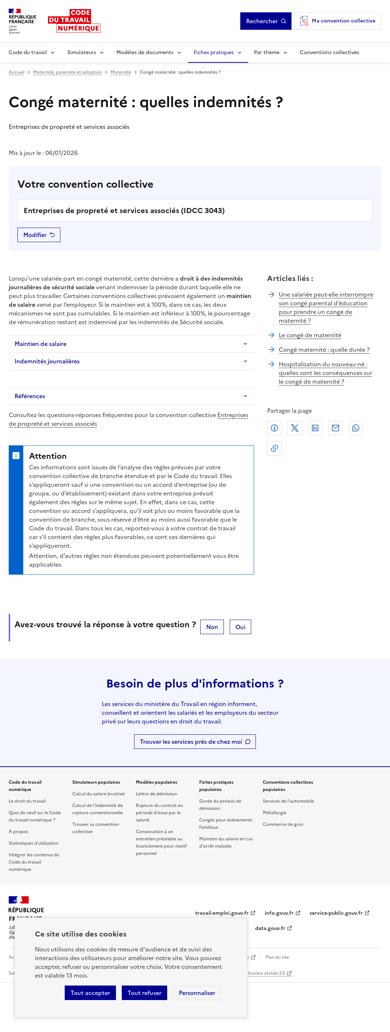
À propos (18, 831)
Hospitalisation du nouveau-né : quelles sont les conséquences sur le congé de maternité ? (325, 373)
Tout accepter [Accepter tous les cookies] (90, 992)
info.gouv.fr (279, 913)
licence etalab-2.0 (266, 973)
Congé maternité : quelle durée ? (324, 349)
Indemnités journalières (47, 361)
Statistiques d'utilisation (34, 843)
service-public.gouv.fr (336, 913)
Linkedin (315, 428)
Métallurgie (274, 812)
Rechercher (262, 21)
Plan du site (277, 957)
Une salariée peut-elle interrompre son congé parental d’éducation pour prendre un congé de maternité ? (326, 307)
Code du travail (28, 52)
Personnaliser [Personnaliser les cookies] (197, 992)
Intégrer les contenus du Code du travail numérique (34, 862)
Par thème (267, 52)
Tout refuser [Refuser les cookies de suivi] (144, 992)
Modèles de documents (144, 52)
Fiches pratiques (214, 52)
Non (212, 627)
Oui (240, 627)
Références (30, 396)
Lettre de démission (156, 794)
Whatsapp (356, 428)
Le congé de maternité (310, 335)
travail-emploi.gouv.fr (222, 913)
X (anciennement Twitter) (295, 428)
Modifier (35, 235)
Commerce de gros (283, 824)
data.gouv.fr (270, 928)
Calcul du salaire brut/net (98, 794)
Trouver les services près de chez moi (191, 741)
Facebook (274, 428)
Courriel (335, 428)
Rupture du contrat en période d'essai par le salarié (159, 812)
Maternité (120, 72)
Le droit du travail (27, 801)
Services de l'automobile (288, 801)
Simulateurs (81, 52)
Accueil (16, 72)
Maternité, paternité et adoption (67, 72)
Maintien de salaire (41, 343)
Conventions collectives (329, 52)
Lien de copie (274, 448)
